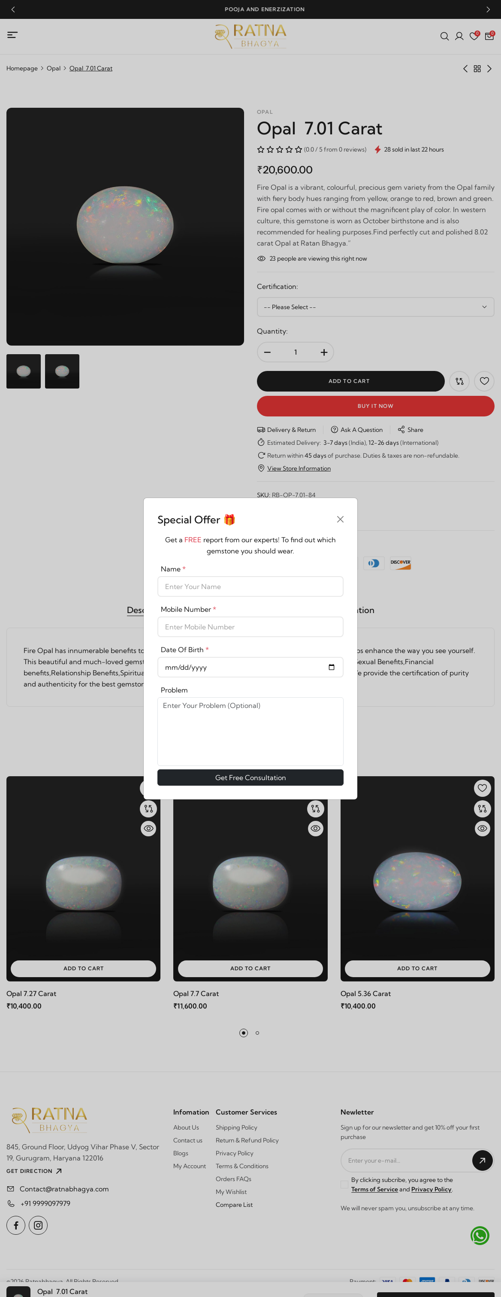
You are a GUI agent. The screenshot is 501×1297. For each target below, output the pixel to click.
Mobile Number (188, 609)
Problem (174, 690)
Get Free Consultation (250, 777)
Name (173, 569)
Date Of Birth (185, 649)
